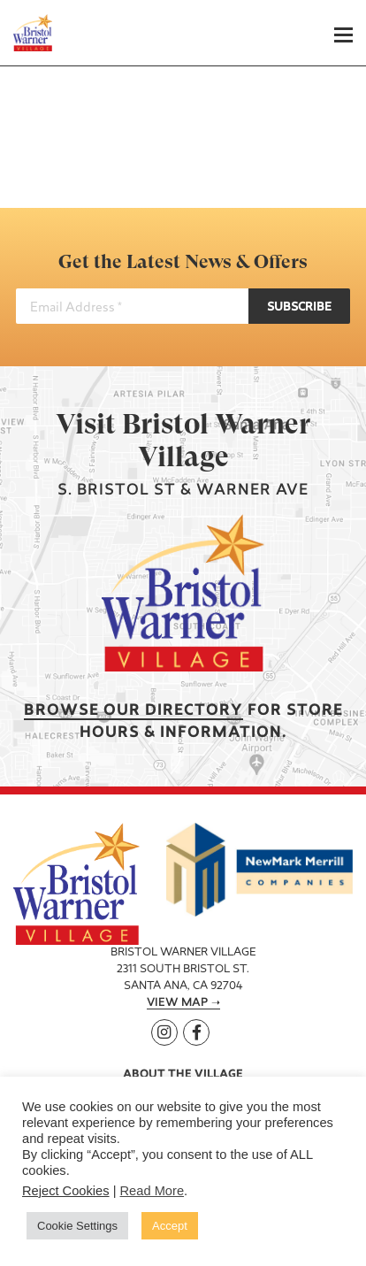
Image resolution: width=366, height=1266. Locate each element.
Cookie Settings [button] (77, 1225)
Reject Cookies (66, 1191)
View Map (177, 1003)
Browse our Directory (133, 710)
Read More (152, 1191)
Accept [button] (169, 1225)
